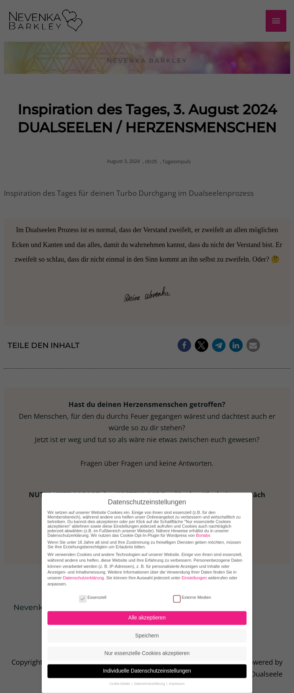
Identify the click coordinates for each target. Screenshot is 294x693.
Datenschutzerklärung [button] (150, 677)
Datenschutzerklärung (83, 571)
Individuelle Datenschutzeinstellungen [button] (147, 664)
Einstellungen (194, 571)
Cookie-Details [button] (120, 677)
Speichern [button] (147, 629)
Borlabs (203, 528)
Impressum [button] (177, 677)
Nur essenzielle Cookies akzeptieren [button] (147, 646)
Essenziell (92, 590)
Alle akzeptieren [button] (147, 611)
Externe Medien (192, 590)
